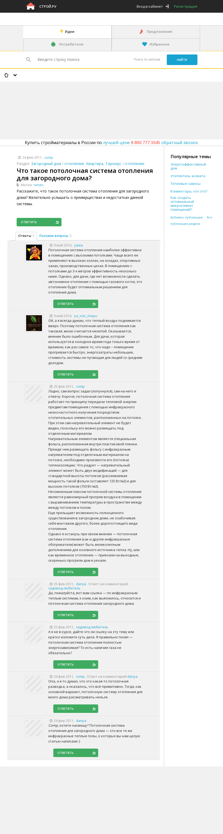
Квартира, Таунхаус (103, 163)
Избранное (159, 44)
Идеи (69, 31)
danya (132, 676)
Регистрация (185, 6)
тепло (38, 184)
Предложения (159, 31)
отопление (74, 163)
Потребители (71, 44)
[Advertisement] (96, 97)
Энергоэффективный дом (188, 166)
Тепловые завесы (185, 184)
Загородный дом (46, 163)
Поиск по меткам (147, 59)
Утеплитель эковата (187, 176)
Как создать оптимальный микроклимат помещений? (182, 204)
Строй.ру (47, 6)
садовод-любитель (64, 588)
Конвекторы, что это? (188, 191)
